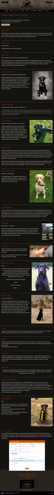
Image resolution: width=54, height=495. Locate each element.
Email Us (4, 2)
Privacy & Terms (29, 489)
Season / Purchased (14, 450)
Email (17, 446)
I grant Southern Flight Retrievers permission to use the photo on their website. (22, 460)
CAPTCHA (16, 462)
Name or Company (15, 443)
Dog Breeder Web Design (8, 493)
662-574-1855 (49, 2)
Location (16, 448)
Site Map (23, 489)
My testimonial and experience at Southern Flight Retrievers (14, 453)
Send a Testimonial (5, 24)
